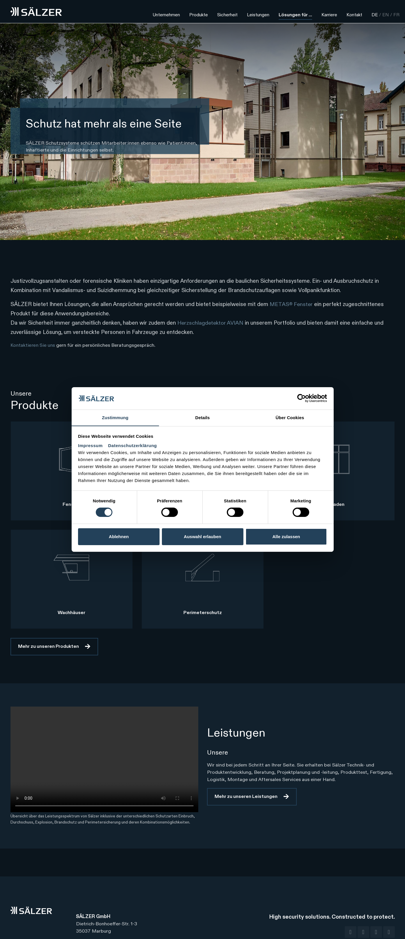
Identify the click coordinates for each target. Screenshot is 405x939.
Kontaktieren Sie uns (33, 345)
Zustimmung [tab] (115, 417)
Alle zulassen (286, 536)
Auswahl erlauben (202, 536)
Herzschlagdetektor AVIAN (211, 323)
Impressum (91, 445)
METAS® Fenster (292, 304)
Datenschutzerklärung (132, 445)
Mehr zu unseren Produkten (48, 646)
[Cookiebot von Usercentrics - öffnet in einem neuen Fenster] (301, 398)
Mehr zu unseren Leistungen (246, 796)
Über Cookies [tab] (290, 417)
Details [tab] (202, 417)
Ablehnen (119, 536)
